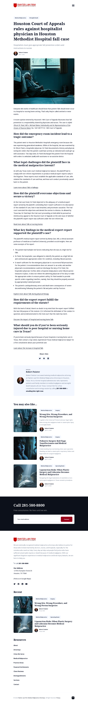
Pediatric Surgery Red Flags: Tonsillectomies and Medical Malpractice (53, 443)
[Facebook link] (18, 584)
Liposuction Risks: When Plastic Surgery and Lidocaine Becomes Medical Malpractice (54, 472)
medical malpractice (20, 18)
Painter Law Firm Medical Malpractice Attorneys (31, 698)
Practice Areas (19, 663)
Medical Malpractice (21, 658)
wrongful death (33, 18)
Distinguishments (20, 676)
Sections (16, 680)
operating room (59, 466)
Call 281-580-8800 (29, 505)
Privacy (58, 698)
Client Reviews (19, 671)
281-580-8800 (61, 388)
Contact (66, 519)
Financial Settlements (21, 667)
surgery (57, 410)
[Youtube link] (26, 584)
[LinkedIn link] (22, 584)
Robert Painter (23, 52)
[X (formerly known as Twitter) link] (15, 584)
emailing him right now (34, 391)
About (16, 645)
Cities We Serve (19, 654)
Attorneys (17, 650)
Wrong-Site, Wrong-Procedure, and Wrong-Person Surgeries (56, 415)
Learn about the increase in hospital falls (28, 348)
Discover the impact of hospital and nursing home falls (33, 319)
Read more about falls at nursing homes (28, 224)
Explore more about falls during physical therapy (31, 294)
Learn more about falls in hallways (26, 187)
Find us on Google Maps (22, 579)
